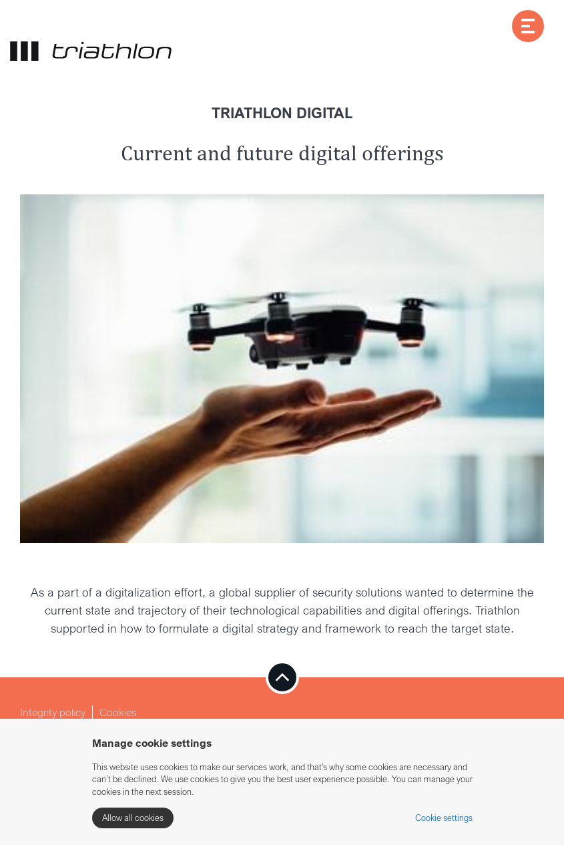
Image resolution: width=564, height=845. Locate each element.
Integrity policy (52, 712)
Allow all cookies (133, 817)
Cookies (118, 712)
